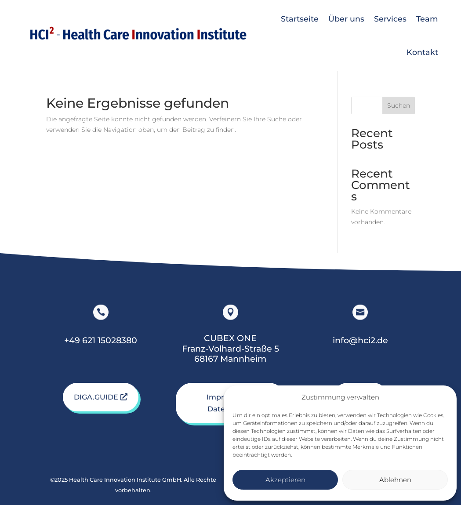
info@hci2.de (360, 340)
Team (427, 18)
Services (390, 18)
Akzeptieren (285, 480)
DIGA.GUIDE (96, 397)
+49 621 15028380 (100, 340)
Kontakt (422, 52)
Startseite (300, 18)
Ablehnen (395, 480)
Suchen (398, 105)
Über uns (346, 18)
